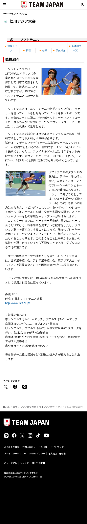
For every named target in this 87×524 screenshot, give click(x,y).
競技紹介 (59, 50)
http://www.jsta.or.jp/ (17, 303)
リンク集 (43, 446)
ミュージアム (10, 462)
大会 (15, 406)
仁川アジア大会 (46, 406)
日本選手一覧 (75, 48)
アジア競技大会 (28, 406)
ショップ (24, 462)
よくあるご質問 (11, 446)
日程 (27, 50)
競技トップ (11, 48)
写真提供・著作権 (57, 453)
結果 (43, 50)
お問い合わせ (28, 446)
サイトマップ (57, 446)
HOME (6, 406)
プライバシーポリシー (15, 453)
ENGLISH (40, 462)
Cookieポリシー (37, 453)
